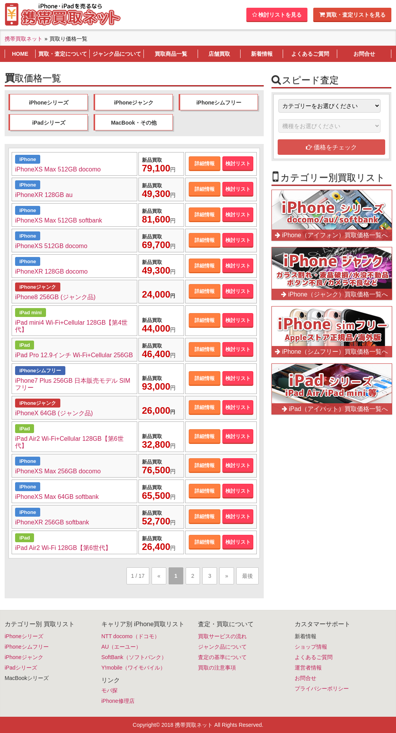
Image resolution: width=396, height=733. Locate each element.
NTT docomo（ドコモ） (130, 636)
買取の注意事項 (217, 667)
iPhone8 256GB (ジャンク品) (55, 297)
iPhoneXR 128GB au (44, 195)
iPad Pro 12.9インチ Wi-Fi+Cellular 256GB (74, 355)
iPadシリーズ (48, 123)
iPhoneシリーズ (49, 102)
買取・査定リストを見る (352, 14)
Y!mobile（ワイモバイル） (133, 667)
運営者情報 (308, 667)
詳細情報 (205, 163)
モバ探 (109, 690)
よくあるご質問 (314, 657)
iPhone (27, 159)
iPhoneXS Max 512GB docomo (58, 169)
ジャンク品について (222, 647)
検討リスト (238, 163)
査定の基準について (222, 657)
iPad (24, 345)
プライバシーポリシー (322, 688)
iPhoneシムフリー (219, 102)
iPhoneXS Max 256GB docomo (58, 471)
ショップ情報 (311, 647)
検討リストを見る (277, 15)
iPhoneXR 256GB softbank (52, 522)
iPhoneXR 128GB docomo (51, 271)
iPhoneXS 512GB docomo (51, 246)
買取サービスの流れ (222, 636)
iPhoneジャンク (134, 102)
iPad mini (30, 312)
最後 (247, 576)
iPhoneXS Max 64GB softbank (57, 496)
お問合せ (305, 678)
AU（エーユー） (121, 647)
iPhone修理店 (118, 701)
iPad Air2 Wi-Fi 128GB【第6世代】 (63, 548)
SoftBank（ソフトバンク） (134, 657)
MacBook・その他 (134, 123)
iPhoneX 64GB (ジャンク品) (54, 413)
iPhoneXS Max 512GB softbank (58, 220)
